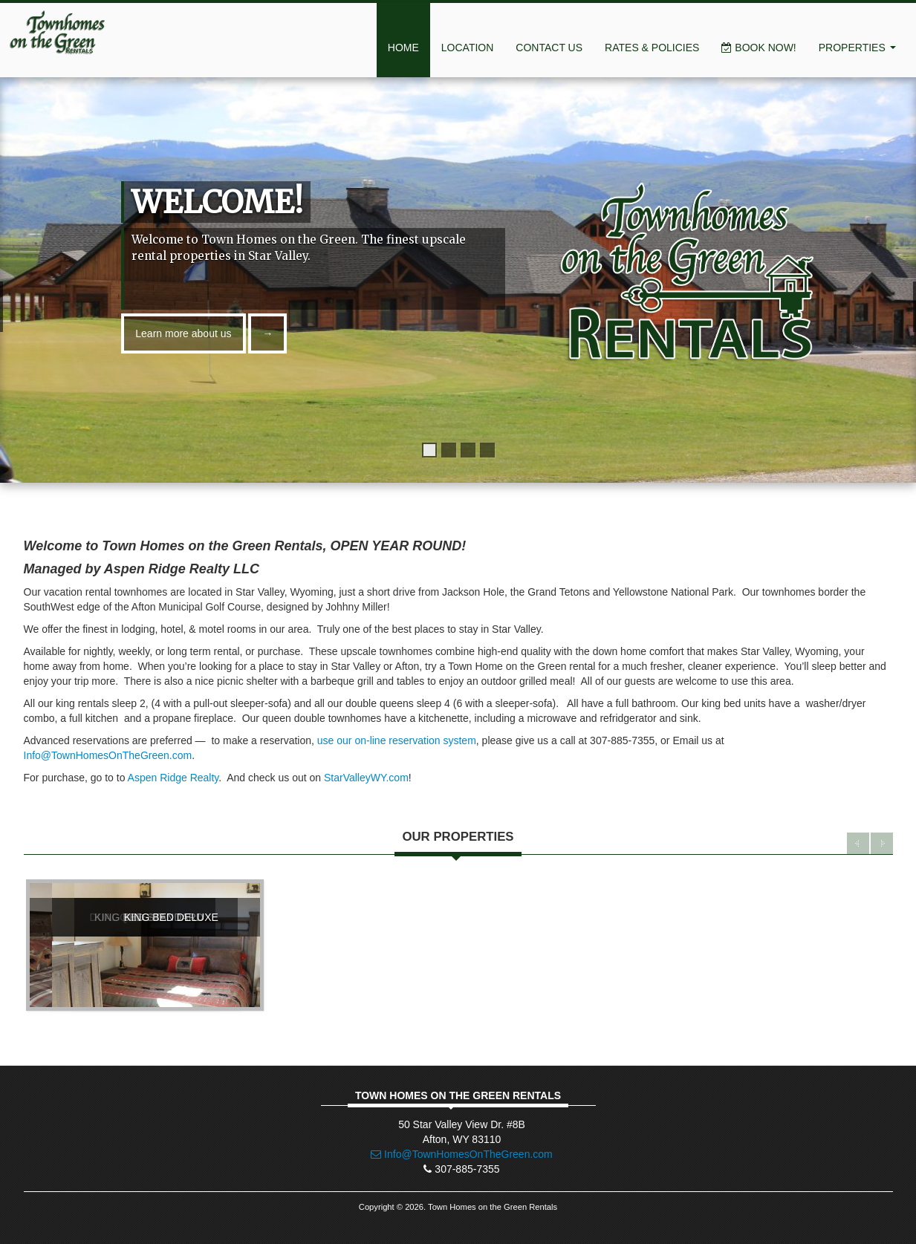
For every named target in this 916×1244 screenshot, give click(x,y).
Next (882, 844)
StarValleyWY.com (366, 778)
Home (403, 47)
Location (467, 47)
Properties (857, 47)
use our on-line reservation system (396, 740)
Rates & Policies (652, 47)
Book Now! (758, 47)
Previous (858, 844)
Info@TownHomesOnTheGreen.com (108, 755)
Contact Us (549, 47)
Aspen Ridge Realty (173, 778)
